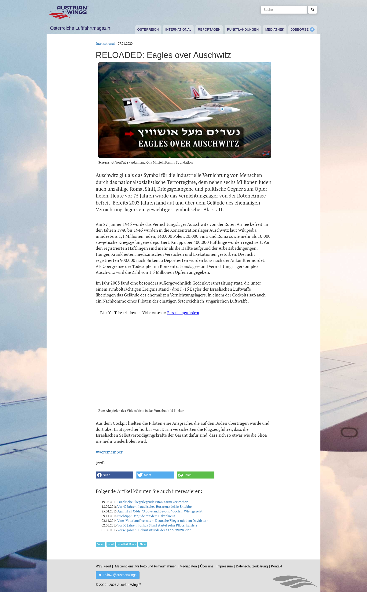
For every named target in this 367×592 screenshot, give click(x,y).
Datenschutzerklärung (252, 566)
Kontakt (276, 566)
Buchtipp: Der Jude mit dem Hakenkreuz (146, 516)
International (178, 29)
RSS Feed (103, 566)
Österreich (148, 29)
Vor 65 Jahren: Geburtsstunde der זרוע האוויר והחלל (154, 530)
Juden (100, 544)
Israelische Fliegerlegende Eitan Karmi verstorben (152, 502)
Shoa (142, 544)
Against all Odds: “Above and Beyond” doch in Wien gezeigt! (160, 511)
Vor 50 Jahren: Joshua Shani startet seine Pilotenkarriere (157, 525)
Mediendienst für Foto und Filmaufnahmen (145, 566)
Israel (111, 544)
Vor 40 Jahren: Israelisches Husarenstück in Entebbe (154, 506)
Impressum (225, 566)
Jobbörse (299, 29)
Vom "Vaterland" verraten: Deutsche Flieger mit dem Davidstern (162, 520)
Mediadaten (188, 566)
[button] (114, 475)
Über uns (206, 566)
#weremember (109, 452)
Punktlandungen (243, 29)
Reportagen (209, 29)
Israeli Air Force (126, 544)
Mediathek (274, 29)
